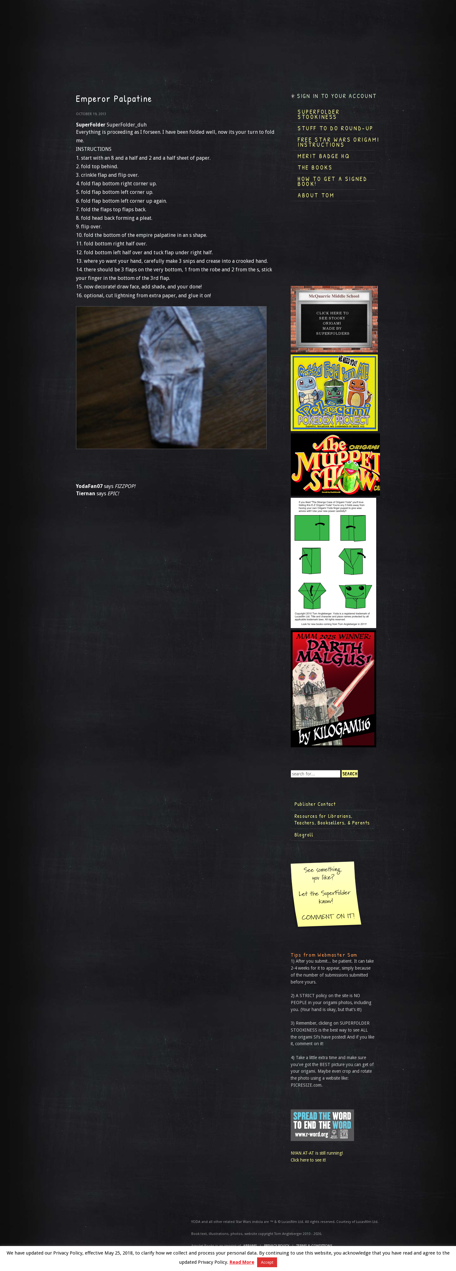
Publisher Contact (315, 803)
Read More (242, 1262)
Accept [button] (267, 1262)
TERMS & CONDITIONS (314, 1246)
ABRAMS (250, 1246)
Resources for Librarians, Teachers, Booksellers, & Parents (332, 819)
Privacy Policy (276, 1246)
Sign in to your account (337, 96)
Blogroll (304, 834)
